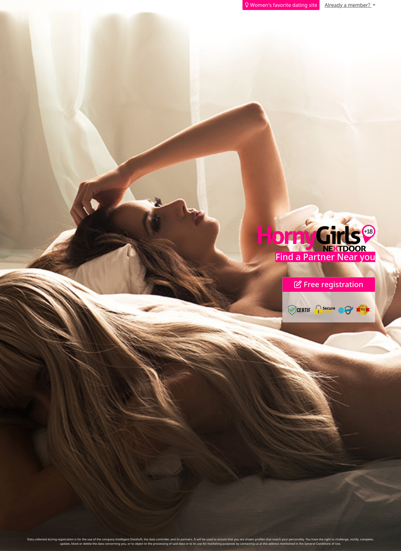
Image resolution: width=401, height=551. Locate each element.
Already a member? (348, 5)
